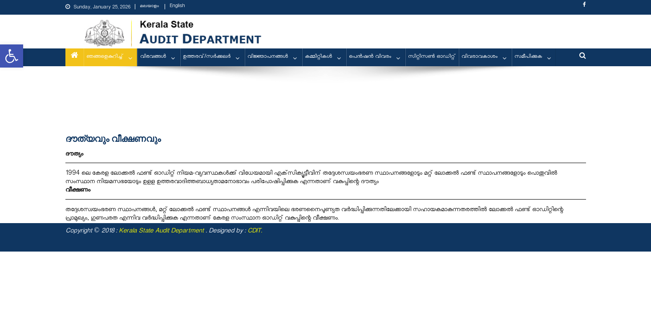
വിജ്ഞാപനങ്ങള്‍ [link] (267, 57)
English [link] (177, 7)
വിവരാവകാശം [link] (479, 57)
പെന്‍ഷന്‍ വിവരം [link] (370, 57)
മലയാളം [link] (149, 7)
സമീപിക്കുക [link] (528, 57)
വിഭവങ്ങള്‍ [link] (153, 57)
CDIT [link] (254, 232)
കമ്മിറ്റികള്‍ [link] (318, 57)
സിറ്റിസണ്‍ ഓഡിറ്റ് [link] (432, 57)
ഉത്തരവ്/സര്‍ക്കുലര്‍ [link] (206, 57)
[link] (11, 56)
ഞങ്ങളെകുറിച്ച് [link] (104, 57)
